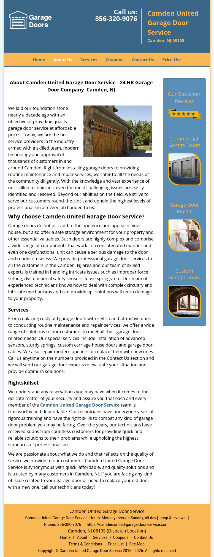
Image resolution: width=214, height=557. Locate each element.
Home (39, 59)
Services (88, 59)
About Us (62, 59)
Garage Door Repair (184, 208)
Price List (171, 59)
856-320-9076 (116, 18)
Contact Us (143, 59)
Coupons (114, 59)
